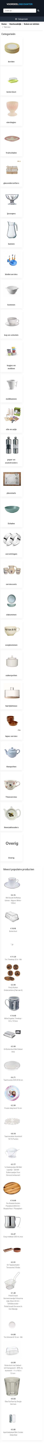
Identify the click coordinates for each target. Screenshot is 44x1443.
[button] (21, 19)
